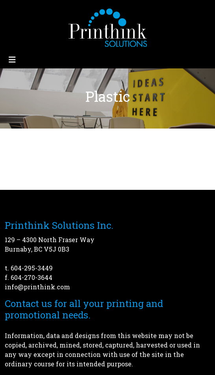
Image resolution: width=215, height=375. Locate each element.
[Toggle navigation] (12, 59)
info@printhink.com (37, 287)
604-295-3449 (32, 268)
